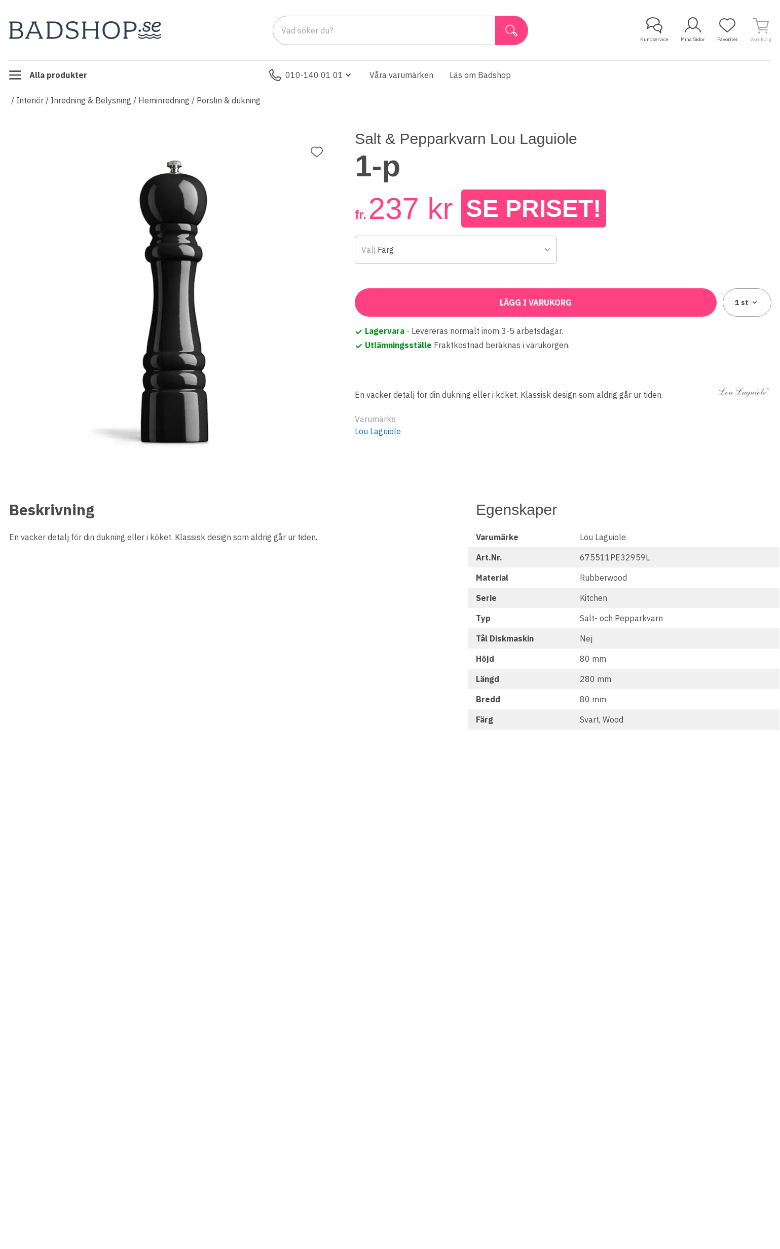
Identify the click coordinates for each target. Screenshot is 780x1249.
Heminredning (164, 100)
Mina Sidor (693, 30)
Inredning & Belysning (91, 100)
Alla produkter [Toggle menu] (48, 75)
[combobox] (456, 250)
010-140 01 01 (311, 75)
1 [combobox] (747, 302)
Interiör (30, 100)
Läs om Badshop (480, 75)
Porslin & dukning (229, 100)
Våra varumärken (401, 75)
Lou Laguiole (378, 431)
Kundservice (654, 30)
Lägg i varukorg (536, 302)
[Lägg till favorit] (317, 152)
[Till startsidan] (85, 30)
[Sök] (511, 30)
